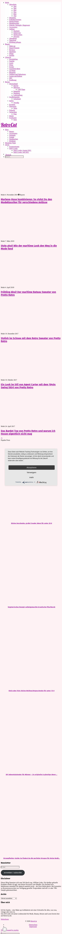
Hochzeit (16, 31)
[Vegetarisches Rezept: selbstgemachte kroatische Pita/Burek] (31, 565)
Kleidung (12, 141)
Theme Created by (10, 930)
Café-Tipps (21, 89)
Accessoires (13, 27)
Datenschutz (33, 925)
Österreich (12, 106)
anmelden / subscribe (13, 873)
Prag (14, 114)
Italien (11, 101)
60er (14, 14)
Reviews (12, 50)
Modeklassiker (14, 23)
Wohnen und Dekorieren (17, 74)
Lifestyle (8, 57)
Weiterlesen (5, 919)
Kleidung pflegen (15, 42)
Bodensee (16, 91)
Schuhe (11, 137)
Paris (15, 120)
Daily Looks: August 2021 (22, 150)
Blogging (12, 72)
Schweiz (12, 110)
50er (14, 12)
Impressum (33, 926)
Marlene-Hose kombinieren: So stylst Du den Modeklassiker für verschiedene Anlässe (26, 201)
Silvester (16, 36)
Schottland (17, 99)
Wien (15, 108)
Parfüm (11, 55)
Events (11, 67)
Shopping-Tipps (10, 143)
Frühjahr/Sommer (15, 19)
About (7, 145)
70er (14, 16)
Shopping (12, 18)
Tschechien (13, 112)
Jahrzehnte (12, 4)
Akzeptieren (32, 467)
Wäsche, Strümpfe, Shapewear (19, 25)
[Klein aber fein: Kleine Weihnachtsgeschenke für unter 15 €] (31, 649)
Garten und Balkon (15, 76)
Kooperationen (14, 147)
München (16, 87)
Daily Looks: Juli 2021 (21, 152)
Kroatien (12, 104)
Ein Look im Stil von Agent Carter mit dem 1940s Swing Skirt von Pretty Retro (28, 386)
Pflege (11, 53)
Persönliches (13, 59)
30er (14, 8)
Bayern (15, 86)
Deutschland (13, 84)
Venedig (16, 103)
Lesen (11, 63)
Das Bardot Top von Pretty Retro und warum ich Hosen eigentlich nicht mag (28, 432)
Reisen (7, 82)
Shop (6, 130)
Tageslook (12, 40)
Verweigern (31, 472)
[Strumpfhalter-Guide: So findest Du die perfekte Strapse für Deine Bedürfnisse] (31, 816)
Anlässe (12, 29)
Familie (11, 61)
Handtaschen (13, 139)
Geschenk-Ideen (14, 69)
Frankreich (12, 118)
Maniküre (12, 52)
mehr (31, 477)
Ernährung (12, 80)
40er (14, 10)
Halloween (17, 33)
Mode (7, 2)
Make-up (12, 46)
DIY (10, 78)
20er (14, 6)
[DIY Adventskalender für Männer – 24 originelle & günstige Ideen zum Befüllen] (31, 732)
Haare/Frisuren (14, 48)
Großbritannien (14, 97)
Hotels (11, 116)
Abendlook (13, 38)
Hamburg (16, 93)
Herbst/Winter (14, 21)
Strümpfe (12, 135)
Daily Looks (13, 148)
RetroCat (9, 124)
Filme (11, 65)
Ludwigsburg (17, 95)
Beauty (7, 44)
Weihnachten (17, 35)
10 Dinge (12, 70)
